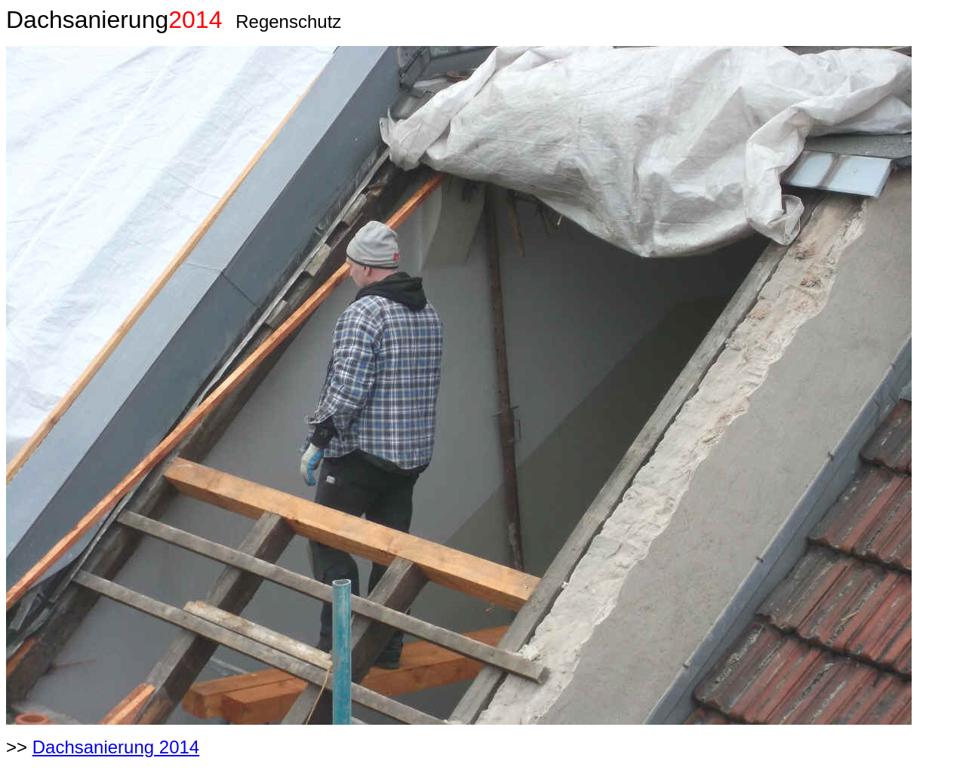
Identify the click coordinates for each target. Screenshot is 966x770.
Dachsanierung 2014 (116, 747)
